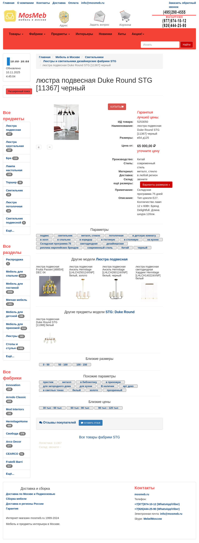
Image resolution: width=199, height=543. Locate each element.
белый (76, 390)
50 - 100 (63, 364)
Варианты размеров (156, 184)
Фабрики (37, 34)
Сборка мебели (16, 498)
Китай (125, 247)
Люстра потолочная (14, 206)
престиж (48, 382)
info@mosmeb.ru (92, 2)
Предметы (60, 34)
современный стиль (100, 247)
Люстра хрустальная (15, 146)
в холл (44, 239)
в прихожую (113, 382)
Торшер (14, 182)
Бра (12, 158)
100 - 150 (81, 364)
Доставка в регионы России (25, 503)
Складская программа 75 (55, 243)
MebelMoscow (153, 518)
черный (142, 247)
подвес (44, 235)
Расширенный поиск (19, 91)
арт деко (128, 386)
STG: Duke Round (120, 312)
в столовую (131, 239)
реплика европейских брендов (59, 247)
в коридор (86, 239)
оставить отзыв (90, 422)
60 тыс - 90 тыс (80, 407)
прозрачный (114, 390)
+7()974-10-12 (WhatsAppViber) (157, 504)
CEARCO (15, 453)
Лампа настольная (14, 170)
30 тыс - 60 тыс (52, 407)
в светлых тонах (53, 390)
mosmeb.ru (142, 494)
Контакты (43, 2)
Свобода (16, 433)
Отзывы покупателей (57, 422)
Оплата (73, 2)
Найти (187, 44)
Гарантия (12, 508)
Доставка (59, 2)
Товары (16, 34)
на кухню (153, 239)
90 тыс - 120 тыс (108, 407)
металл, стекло (90, 235)
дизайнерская (115, 243)
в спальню (64, 239)
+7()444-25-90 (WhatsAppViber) (157, 508)
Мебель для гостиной (14, 287)
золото (94, 390)
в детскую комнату (144, 235)
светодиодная (88, 243)
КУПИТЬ (117, 106)
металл (66, 382)
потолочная (116, 235)
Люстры (15, 336)
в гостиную (108, 239)
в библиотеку (88, 382)
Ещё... (10, 230)
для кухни (86, 386)
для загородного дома (57, 386)
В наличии (107, 386)
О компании (25, 2)
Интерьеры (84, 34)
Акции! (138, 34)
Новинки (105, 34)
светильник (65, 235)
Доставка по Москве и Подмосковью (30, 493)
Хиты (122, 34)
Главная (8, 2)
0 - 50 (46, 364)
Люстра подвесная (13, 129)
